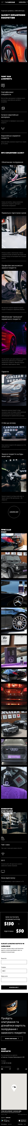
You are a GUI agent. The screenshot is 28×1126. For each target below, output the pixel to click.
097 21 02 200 (6, 1063)
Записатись (22, 2)
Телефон (3, 967)
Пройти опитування (12, 1038)
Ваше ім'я (3, 958)
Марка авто (4, 976)
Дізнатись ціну (14, 987)
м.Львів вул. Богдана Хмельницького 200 (12, 1057)
